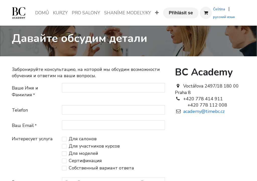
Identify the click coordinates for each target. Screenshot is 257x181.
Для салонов (83, 139)
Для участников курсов (94, 146)
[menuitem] (42, 13)
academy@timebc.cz (203, 111)
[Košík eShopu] (206, 13)
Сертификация (85, 161)
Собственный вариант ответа (101, 168)
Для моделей (83, 153)
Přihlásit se (181, 12)
